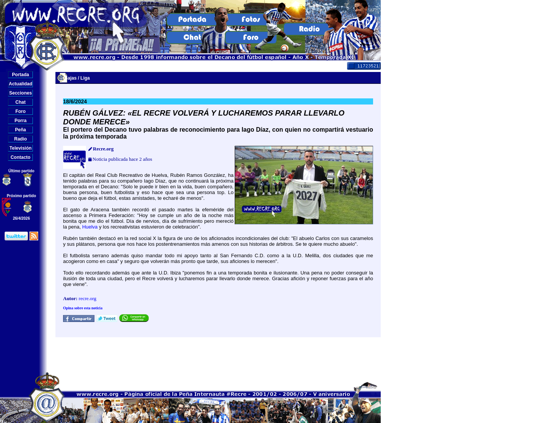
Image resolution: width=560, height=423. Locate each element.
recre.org (87, 298)
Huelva (89, 227)
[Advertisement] (218, 354)
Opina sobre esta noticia (82, 308)
